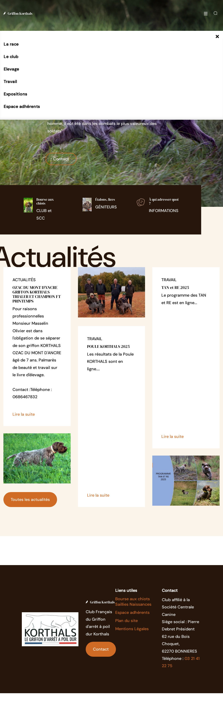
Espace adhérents (132, 612)
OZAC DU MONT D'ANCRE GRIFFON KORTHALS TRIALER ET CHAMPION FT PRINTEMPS (37, 294)
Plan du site (126, 620)
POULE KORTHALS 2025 (108, 346)
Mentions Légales (132, 629)
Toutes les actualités (30, 499)
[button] (11, 44)
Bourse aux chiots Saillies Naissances (133, 601)
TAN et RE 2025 (175, 287)
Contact (61, 159)
